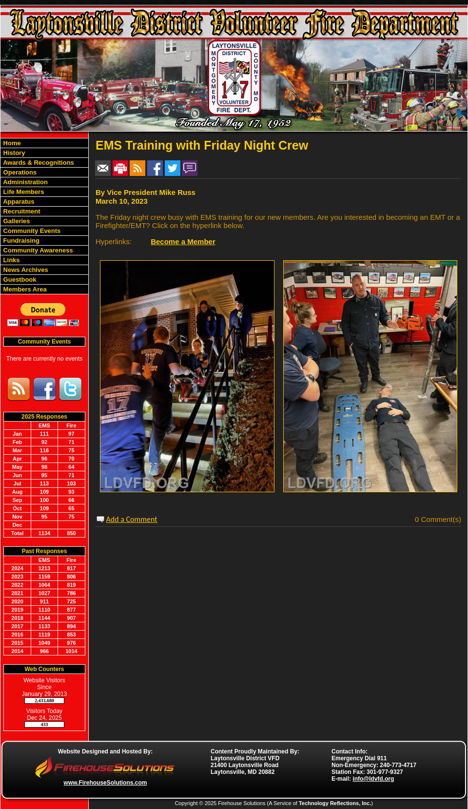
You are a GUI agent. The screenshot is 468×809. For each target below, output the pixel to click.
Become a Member (183, 241)
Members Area (24, 289)
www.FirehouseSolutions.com (105, 782)
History (13, 152)
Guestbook (19, 279)
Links (10, 260)
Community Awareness (37, 250)
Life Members (22, 191)
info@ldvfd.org (373, 778)
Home (11, 143)
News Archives (24, 269)
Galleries (15, 221)
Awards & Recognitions (37, 162)
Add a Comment (131, 519)
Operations (19, 172)
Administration (24, 182)
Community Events (30, 230)
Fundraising (20, 240)
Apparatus (17, 201)
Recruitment (20, 211)
